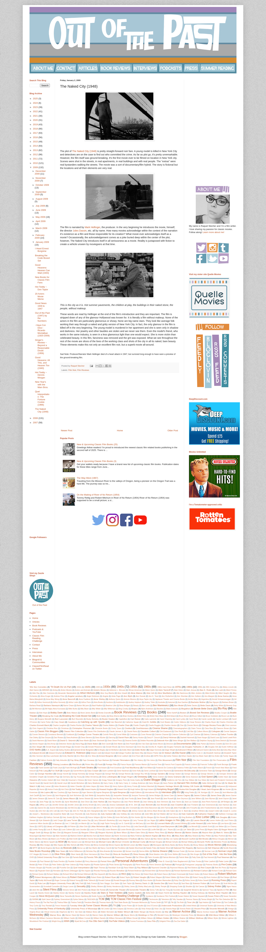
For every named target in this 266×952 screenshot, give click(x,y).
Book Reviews (39, 625)
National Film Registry (183, 848)
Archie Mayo (193, 699)
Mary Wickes (43, 839)
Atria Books (98, 702)
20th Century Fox (212, 687)
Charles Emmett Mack (39, 725)
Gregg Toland (107, 780)
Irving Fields (189, 792)
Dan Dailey (34, 737)
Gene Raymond (165, 771)
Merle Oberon (35, 842)
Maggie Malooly (227, 830)
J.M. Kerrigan (202, 792)
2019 (36, 124)
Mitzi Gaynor (144, 845)
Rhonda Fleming (100, 871)
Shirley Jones (129, 886)
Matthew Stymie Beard (90, 839)
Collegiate (215, 731)
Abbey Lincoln (228, 687)
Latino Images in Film (169, 820)
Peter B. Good (164, 861)
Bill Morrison (37, 709)
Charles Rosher (76, 725)
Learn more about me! (213, 232)
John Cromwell (131, 808)
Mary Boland (193, 836)
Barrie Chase (68, 705)
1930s (106, 686)
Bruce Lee (225, 716)
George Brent (221, 770)
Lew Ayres (225, 823)
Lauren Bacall (199, 820)
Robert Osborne (78, 877)
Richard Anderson (135, 871)
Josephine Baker (59, 814)
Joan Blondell (161, 805)
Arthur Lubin (73, 702)
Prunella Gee (65, 868)
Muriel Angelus (46, 848)
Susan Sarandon (229, 896)
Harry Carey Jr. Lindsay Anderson (132, 783)
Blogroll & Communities (38, 661)
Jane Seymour (182, 798)
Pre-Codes (226, 864)
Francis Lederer (191, 764)
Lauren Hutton (215, 820)
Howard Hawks (90, 789)
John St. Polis (78, 811)
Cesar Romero (195, 722)
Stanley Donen (59, 893)
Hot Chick (65, 789)
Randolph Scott (114, 868)
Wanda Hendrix (155, 912)
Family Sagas (228, 756)
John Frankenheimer (208, 808)
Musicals (67, 848)
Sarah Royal (173, 883)
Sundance (150, 896)
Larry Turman (138, 820)
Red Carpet (206, 867)
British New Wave (157, 716)
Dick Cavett (106, 744)
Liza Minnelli (192, 826)
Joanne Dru (41, 808)
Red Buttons (192, 868)
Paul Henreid (209, 857)
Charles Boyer (210, 722)
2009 (36, 167)
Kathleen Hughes (36, 817)
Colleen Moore (202, 731)
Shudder (189, 886)
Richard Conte (217, 871)
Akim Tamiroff (164, 690)
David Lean (214, 737)
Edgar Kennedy (155, 750)
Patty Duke (196, 857)
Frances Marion (141, 764)
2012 (36, 154)
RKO (123, 874)
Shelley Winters (97, 886)
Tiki (172, 902)
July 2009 (41, 206)
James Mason (69, 798)
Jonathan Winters (198, 811)
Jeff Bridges (225, 802)
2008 (36, 418)
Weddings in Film (146, 915)
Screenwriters (35, 886)
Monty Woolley (184, 845)
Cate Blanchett (116, 722)
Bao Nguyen (214, 702)
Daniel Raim (123, 737)
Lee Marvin (82, 823)
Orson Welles (172, 854)
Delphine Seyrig (206, 741)
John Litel (53, 811)
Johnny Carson (138, 811)
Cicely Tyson (116, 728)
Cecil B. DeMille (149, 722)
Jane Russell (168, 798)
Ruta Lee (41, 883)
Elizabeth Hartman (213, 753)
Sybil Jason (46, 899)
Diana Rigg (79, 744)
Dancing (112, 737)
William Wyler (212, 918)
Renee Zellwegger (71, 871)
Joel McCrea (72, 808)
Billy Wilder (96, 709)
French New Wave (222, 768)
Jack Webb (89, 795)
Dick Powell (130, 744)
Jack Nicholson (75, 795)
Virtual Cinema (50, 912)
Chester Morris (192, 725)
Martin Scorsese (120, 836)
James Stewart (84, 798)
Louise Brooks (126, 830)
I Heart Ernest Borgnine (42, 249)
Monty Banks (170, 845)
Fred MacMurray (132, 767)
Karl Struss (173, 814)
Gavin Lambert (108, 771)
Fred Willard (148, 768)
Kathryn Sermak (52, 817)
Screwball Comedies (52, 886)
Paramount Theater (123, 857)
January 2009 (42, 242)
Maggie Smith (35, 833)
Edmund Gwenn (202, 750)
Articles (36, 622)
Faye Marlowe (103, 760)
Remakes (57, 871)
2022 (36, 111)
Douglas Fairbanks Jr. (194, 747)
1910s (79, 687)
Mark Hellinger (92, 227)
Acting (55, 690)
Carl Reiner (135, 719)
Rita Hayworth (99, 874)
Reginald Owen (44, 871)
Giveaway (142, 776)
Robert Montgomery (43, 877)
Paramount (106, 857)
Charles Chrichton (226, 722)
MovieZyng (231, 845)
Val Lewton (105, 909)
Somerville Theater (117, 890)
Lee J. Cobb (70, 823)
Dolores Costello (215, 744)
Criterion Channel (161, 734)
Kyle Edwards (44, 820)
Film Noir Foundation (201, 760)
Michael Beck (90, 842)
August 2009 (42, 199)
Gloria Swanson (192, 777)
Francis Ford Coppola (173, 764)
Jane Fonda (129, 798)
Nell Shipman (214, 848)
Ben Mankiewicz (161, 705)
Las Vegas (151, 820)
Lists (180, 826)
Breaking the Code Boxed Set (42, 258)
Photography (127, 865)
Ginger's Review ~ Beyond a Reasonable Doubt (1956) (42, 347)
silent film (36, 890)
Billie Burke (73, 709)
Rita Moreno (113, 874)
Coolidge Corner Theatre (88, 734)
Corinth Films (108, 734)
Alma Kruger (45, 696)
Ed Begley (101, 750)
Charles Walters (108, 725)
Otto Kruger (194, 854)
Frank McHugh (71, 768)
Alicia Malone (136, 693)
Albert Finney (231, 690)
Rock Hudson (211, 877)
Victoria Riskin (185, 909)
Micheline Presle (220, 842)
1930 (98, 687)
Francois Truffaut (207, 764)
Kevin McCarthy (121, 817)
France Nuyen (125, 764)
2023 (36, 107)
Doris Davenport (127, 747)
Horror (42, 789)
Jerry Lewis (101, 805)
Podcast (168, 864)
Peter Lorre (224, 861)
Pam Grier (65, 857)
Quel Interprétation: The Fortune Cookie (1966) (42, 398)
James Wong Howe (101, 798)
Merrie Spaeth (49, 842)
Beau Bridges (124, 705)
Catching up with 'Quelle (93, 722)
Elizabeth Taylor (230, 753)
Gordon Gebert (47, 780)
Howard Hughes (106, 789)
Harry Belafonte (94, 783)
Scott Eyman (215, 883)
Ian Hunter (227, 789)
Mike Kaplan (58, 845)
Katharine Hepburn (206, 814)
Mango (46, 833)
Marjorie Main (207, 833)
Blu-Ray (222, 708)
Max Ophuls (145, 839)
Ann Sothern (196, 696)
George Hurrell (62, 774)
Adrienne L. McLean (117, 690)
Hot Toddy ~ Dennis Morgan (41, 375)
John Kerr (42, 811)
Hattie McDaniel (208, 783)
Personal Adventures (131, 861)
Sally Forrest (92, 883)
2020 (36, 120)
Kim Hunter (135, 817)
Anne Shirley (99, 699)
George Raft (110, 774)
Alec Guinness (49, 693)
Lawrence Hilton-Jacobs (39, 823)
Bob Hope (43, 713)
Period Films (106, 861)
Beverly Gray (231, 705)
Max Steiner (158, 839)
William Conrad (84, 918)
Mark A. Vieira (222, 832)
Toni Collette (229, 902)
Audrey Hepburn (134, 702)
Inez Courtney (59, 792)
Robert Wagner (156, 877)
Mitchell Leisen (129, 845)
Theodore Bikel (90, 902)
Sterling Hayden (180, 893)
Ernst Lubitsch (122, 756)
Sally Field (79, 883)
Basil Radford (97, 705)
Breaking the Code (50, 716)
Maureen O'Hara (109, 839)
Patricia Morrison (169, 857)
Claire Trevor (196, 728)
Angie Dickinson (93, 696)
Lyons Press (199, 830)
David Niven (52, 741)
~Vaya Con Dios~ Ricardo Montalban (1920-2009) (42, 330)
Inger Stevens (87, 792)
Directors (169, 744)
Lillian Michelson (98, 826)
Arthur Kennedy (59, 702)
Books (152, 712)
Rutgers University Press (61, 883)
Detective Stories (65, 744)
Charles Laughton (59, 725)
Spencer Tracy (208, 890)
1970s (178, 687)
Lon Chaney (231, 826)
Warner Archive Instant (206, 912)
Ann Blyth (128, 696)
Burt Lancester (61, 719)
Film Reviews (83, 370)
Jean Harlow (98, 802)
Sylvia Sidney (78, 899)
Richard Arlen (150, 871)
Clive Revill (178, 731)
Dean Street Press (115, 741)
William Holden (162, 918)
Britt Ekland (171, 716)
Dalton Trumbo (227, 734)
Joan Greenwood (208, 805)
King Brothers (187, 817)
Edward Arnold (38, 753)
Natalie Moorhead (136, 848)
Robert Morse (61, 877)
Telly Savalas (177, 899)
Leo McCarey (137, 823)
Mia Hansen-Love (75, 842)
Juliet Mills (149, 814)
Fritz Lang (43, 770)
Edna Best (216, 750)
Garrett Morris (78, 771)
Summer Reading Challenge (122, 895)
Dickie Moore (158, 744)
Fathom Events (46, 760)
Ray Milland (142, 867)
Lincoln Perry (125, 826)
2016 (36, 137)
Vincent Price (200, 908)
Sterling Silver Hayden (218, 893)
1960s (147, 686)
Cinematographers (180, 728)
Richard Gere (231, 871)
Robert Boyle (149, 874)
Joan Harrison (223, 805)
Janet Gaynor (223, 798)
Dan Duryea (46, 737)
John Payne (64, 811)
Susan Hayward (198, 896)
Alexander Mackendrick (67, 693)
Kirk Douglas (221, 817)
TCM (101, 899)
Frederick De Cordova (164, 768)
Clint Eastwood (165, 731)
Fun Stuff (55, 770)
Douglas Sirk (213, 747)
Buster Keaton (108, 719)
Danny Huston (138, 737)
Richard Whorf (68, 874)
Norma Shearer (160, 851)
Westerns (201, 915)
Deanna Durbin (131, 741)
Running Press (219, 880)
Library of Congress (55, 826)
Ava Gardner (183, 702)
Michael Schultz (172, 842)
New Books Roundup (40, 851)
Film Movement (165, 760)
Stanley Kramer (74, 893)
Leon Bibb (150, 823)
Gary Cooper (93, 770)
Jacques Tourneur (139, 795)
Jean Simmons (162, 802)
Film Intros (150, 760)
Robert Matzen (208, 874)
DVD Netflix (35, 749)
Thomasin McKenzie (139, 902)
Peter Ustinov (70, 865)
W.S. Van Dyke (77, 912)
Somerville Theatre (137, 890)
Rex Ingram (86, 871)
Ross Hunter (148, 880)
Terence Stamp (192, 899)
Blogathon (185, 708)
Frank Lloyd (57, 768)
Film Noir (72, 370)
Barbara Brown (228, 702)
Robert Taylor (125, 877)
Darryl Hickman (170, 737)
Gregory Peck (121, 780)
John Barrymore (86, 808)
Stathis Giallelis (135, 893)
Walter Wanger (140, 912)
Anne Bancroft (69, 699)
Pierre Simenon (155, 865)
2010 (36, 163)
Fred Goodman (116, 768)
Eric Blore (81, 756)
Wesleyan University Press (183, 915)
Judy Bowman (91, 814)
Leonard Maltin (164, 823)
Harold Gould (35, 783)
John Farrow (165, 808)
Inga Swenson (73, 792)
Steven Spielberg (81, 896)
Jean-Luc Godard (191, 802)
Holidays (207, 786)
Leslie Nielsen (211, 823)
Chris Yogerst (37, 728)
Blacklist (160, 709)
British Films (142, 716)
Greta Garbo (135, 780)
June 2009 (41, 210)
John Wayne (122, 811)
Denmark (232, 741)
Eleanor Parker (153, 753)
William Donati (132, 918)
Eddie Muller (140, 750)
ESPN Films (158, 756)
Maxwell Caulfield (188, 839)
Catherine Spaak (132, 722)
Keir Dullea (107, 817)
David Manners (38, 741)
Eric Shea (92, 756)
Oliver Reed (105, 854)
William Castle (69, 918)
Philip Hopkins (84, 865)
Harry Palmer (168, 783)
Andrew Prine (59, 696)
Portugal (178, 865)
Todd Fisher (216, 902)
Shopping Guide (176, 886)
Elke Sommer (37, 756)
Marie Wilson (122, 833)
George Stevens (190, 774)
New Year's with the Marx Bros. (41, 384)
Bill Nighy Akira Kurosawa (55, 709)
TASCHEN (91, 899)
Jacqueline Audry (103, 795)
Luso (178, 830)
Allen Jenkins (196, 693)
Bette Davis (205, 705)
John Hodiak (225, 808)
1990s (200, 687)
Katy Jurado (67, 817)
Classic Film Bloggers (48, 731)
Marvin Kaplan (151, 836)
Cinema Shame (160, 728)
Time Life (191, 902)
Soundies (176, 890)
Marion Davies (191, 832)
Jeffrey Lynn (44, 805)
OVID (32, 857)
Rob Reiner (135, 874)
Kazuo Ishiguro (94, 817)
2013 (36, 150)
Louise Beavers (111, 830)
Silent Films (50, 889)
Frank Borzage (222, 764)
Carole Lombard (222, 719)
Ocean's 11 (46, 854)
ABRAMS (46, 690)
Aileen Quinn (150, 690)
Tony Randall (47, 906)
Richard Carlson (201, 870)
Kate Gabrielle (188, 814)
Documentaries (183, 743)
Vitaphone (63, 912)
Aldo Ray (36, 693)
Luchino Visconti (141, 830)
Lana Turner (71, 820)
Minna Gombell (99, 845)
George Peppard (95, 774)
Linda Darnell (139, 826)
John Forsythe (191, 808)
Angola (105, 696)
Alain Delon (178, 690)
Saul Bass (185, 883)
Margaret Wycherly (105, 833)
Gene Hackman (123, 771)
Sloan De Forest (98, 890)
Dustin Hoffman (228, 747)
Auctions (109, 702)
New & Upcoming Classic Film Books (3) (96, 461)
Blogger (183, 937)
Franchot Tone (155, 764)
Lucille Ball (155, 830)
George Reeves (124, 774)
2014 (36, 146)
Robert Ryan (110, 877)
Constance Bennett (55, 734)
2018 (36, 128)
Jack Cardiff (34, 795)
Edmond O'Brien (185, 750)
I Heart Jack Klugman (209, 789)
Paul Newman (223, 857)
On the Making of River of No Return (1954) (98, 494)
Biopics (134, 708)
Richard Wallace (53, 874)
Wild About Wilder (217, 915)
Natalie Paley (151, 848)
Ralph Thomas (99, 868)
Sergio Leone (68, 886)
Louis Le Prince (96, 830)
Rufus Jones (190, 880)
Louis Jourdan (81, 830)
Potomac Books (212, 865)
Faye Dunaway (88, 760)
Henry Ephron (118, 786)
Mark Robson (47, 836)
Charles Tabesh (92, 725)
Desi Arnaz (51, 744)
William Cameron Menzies (50, 918)
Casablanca (72, 722)
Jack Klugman (60, 795)
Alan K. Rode (205, 690)
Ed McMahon (114, 750)
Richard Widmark (84, 874)
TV (114, 905)
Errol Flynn (136, 756)
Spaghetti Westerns (191, 890)
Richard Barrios (165, 871)
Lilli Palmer (71, 826)
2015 (36, 141)
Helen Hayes (91, 786)
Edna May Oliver (229, 750)
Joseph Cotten (214, 811)
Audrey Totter (150, 702)
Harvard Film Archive (187, 783)
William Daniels (99, 918)
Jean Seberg (148, 802)
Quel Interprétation (81, 867)
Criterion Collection (179, 734)
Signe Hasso (231, 886)
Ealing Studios (64, 750)
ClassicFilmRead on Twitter (40, 667)
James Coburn (200, 795)
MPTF (35, 848)
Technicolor (153, 899)
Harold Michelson (77, 783)
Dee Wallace (192, 741)
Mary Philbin (206, 836)
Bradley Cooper (221, 713)
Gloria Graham (158, 777)
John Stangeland (93, 811)
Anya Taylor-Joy (145, 699)
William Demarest (116, 918)
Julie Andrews (135, 814)
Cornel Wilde (121, 734)
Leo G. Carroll (123, 823)
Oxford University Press (47, 857)
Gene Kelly (136, 771)
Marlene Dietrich (76, 836)
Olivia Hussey (139, 854)
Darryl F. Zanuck (153, 737)
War (166, 912)
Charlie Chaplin (139, 725)
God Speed (207, 776)
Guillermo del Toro (174, 780)
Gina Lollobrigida (109, 777)
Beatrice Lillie (111, 705)
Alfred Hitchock (87, 693)
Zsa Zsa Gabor (179, 921)
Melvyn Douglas (218, 839)
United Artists (191, 906)
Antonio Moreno (130, 699)
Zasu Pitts (151, 921)
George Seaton (175, 774)
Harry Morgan (154, 783)
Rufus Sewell (203, 880)
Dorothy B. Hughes (155, 747)
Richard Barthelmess (182, 871)
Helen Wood (104, 786)
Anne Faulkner (84, 699)
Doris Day (141, 747)
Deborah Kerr (163, 740)
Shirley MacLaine (145, 886)
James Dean (216, 795)
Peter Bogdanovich (180, 861)
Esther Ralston (172, 756)
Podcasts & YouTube (37, 630)
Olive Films (59, 854)
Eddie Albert (127, 750)
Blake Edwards (172, 709)
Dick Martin (118, 744)
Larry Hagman (124, 820)
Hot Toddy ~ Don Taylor (41, 288)
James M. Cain (54, 798)
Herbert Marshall (147, 786)
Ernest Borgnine (106, 756)
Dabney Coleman (210, 734)
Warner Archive (181, 911)
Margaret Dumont (71, 833)
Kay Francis (80, 817)
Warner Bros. (56, 915)
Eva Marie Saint (201, 756)
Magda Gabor (212, 830)
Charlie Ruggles (154, 725)
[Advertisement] (119, 401)
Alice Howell (122, 693)
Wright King (56, 921)
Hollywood (221, 786)
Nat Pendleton (120, 848)
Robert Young (198, 877)
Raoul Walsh (129, 868)
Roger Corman (60, 880)
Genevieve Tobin (205, 771)
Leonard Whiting (180, 823)
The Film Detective (222, 899)
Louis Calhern (66, 830)
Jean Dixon (85, 802)
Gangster (66, 771)
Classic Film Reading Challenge (38, 638)
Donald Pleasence (95, 747)
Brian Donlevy (128, 716)
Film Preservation (219, 760)
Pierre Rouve (141, 865)
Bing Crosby (123, 709)
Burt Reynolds (77, 719)
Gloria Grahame (175, 777)
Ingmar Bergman (102, 792)
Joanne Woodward (57, 808)
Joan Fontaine (192, 805)
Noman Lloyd (131, 851)
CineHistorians (142, 728)
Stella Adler (150, 893)
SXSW (35, 899)
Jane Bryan (116, 798)
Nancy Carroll (106, 848)
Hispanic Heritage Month (168, 786)
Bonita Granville (104, 713)
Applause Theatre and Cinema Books (170, 699)
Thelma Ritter (62, 902)
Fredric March (197, 768)
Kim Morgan (148, 817)
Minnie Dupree (114, 845)
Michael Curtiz (139, 842)
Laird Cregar (58, 820)
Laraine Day (86, 820)
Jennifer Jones (73, 805)
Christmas (65, 728)
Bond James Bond (88, 713)
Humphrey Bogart (165, 789)
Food (100, 764)
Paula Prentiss (59, 861)
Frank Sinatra (86, 767)
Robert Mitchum (227, 873)
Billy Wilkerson (109, 709)
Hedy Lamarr (46, 786)
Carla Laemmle (150, 719)
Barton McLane (83, 705)
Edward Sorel (109, 753)
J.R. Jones (215, 792)
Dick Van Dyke (144, 744)
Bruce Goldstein (212, 716)
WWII (66, 921)
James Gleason (38, 798)
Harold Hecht (48, 783)
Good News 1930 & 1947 (40, 306)
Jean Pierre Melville (132, 802)
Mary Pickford (219, 836)
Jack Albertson (228, 792)
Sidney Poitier (214, 886)
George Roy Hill (140, 774)
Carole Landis (206, 719)
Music (57, 848)
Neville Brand (228, 848)
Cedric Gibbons (180, 722)
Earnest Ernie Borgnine (83, 750)
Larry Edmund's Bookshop (104, 820)
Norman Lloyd (225, 851)
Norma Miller (144, 851)
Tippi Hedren (204, 902)
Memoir (231, 839)
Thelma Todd (76, 902)
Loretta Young (37, 830)
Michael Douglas (155, 842)
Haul (219, 783)
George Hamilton (45, 774)
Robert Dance (162, 874)
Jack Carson (47, 795)
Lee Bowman (57, 823)
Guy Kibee (202, 780)
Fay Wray (74, 760)
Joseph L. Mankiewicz (41, 814)
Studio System (97, 896)
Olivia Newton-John (156, 854)
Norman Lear (209, 851)
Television (165, 899)
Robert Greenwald (178, 874)
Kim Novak (160, 817)
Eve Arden (215, 756)
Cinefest (128, 728)
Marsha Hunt (92, 836)
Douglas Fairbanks (174, 747)
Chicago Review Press (212, 725)
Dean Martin (84, 741)
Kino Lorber (203, 817)
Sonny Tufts (154, 890)
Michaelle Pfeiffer (204, 842)
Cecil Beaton (165, 722)
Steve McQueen (47, 896)
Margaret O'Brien (88, 833)
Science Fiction (199, 883)
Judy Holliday (121, 814)
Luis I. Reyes (168, 830)
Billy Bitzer (84, 709)
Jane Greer (142, 798)
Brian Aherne (114, 716)
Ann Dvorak (140, 696)
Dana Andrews (72, 737)
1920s (88, 687)
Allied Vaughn (223, 693)
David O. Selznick (68, 740)
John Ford (178, 808)
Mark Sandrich (61, 836)
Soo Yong (166, 890)
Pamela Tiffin (92, 857)
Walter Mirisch (123, 912)
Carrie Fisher (45, 722)
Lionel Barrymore (167, 826)
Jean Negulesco (114, 802)
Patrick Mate (184, 857)
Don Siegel (37, 747)
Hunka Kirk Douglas (188, 789)
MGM (61, 841)
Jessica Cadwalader (117, 805)
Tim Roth (180, 902)
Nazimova (201, 848)
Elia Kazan (180, 753)
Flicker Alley (89, 764)
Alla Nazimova (182, 693)
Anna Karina (223, 696)
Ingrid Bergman (119, 792)
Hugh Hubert (149, 789)
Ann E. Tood (153, 696)
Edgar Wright (170, 750)
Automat (171, 702)
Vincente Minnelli (216, 908)
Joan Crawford (176, 805)
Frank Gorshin (44, 768)
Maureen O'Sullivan (128, 839)
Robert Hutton (194, 874)
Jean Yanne (176, 802)
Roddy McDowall (45, 880)
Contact (36, 644)
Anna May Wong (52, 699)
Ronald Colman (104, 880)
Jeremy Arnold (88, 805)
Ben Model (179, 705)
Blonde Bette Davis (203, 708)
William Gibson (147, 918)
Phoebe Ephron (99, 865)
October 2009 (42, 185)
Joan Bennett (147, 805)
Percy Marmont (91, 861)
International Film (151, 792)
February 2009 (39, 236)
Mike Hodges (45, 845)
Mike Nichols (71, 845)
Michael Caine (105, 842)
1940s (120, 686)
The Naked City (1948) (84, 151)
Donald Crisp (79, 747)
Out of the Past (39, 605)
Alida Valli (150, 693)
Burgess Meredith (45, 719)
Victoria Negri (171, 909)
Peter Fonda (196, 861)
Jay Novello (56, 802)
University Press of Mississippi (84, 908)
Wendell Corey (163, 915)
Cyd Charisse (195, 734)
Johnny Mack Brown (155, 811)
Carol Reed (193, 719)
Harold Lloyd (62, 783)
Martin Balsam (105, 836)
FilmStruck (76, 764)
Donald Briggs (65, 747)
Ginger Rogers (127, 777)
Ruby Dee (178, 880)
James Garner (230, 795)
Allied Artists (210, 693)
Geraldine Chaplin (37, 777)
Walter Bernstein (107, 912)
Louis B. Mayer (52, 830)
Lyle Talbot (187, 830)
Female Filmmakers (121, 760)
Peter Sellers (57, 865)
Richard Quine (38, 874)
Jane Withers (196, 798)
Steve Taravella (66, 896)
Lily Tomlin (113, 826)
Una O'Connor (152, 906)
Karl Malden (161, 814)
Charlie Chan (123, 725)
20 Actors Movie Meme (39, 296)
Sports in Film (223, 890)
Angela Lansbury (75, 696)
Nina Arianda (105, 851)
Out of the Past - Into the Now (217, 854)
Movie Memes (215, 845)
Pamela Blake (78, 857)
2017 (36, 133)
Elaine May (139, 753)
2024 (36, 103)
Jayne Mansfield (71, 802)
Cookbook (70, 734)
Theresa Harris (105, 902)
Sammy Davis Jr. (142, 883)
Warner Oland (70, 915)
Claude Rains (132, 731)
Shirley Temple (160, 886)
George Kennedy (78, 774)
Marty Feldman (136, 836)
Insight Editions (136, 792)
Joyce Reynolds (76, 814)
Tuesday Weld (76, 905)
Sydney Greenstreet (62, 899)
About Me (37, 656)
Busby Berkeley (92, 719)
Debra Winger (178, 741)
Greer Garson (92, 780)
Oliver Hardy (75, 854)
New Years (60, 851)
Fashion (33, 760)
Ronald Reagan (120, 880)
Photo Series (114, 865)
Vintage (231, 909)
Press (35, 648)
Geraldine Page (53, 777)
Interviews (37, 652)
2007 (36, 422)
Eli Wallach (167, 753)
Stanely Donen (44, 893)
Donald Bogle (51, 747)
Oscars (184, 854)
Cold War (190, 731)
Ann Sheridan (182, 696)
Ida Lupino (45, 792)
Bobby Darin (57, 712)
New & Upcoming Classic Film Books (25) (97, 444)
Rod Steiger (225, 877)
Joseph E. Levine (229, 811)
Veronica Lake (132, 909)
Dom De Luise (230, 744)
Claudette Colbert (148, 731)
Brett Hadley (101, 716)
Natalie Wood (165, 848)
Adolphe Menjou (99, 690)
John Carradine (116, 808)
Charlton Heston (170, 725)
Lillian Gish (83, 826)
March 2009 (41, 228)
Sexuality (81, 886)
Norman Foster (179, 851)
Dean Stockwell (98, 741)
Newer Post (66, 430)
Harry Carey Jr (109, 783)
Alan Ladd (219, 690)
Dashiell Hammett (187, 737)
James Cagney (183, 795)
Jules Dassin (80, 230)
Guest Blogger (152, 779)
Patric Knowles (153, 857)
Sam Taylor (127, 883)
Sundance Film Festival (166, 896)
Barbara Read (35, 705)
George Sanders (157, 774)
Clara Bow (209, 728)
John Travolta (108, 811)
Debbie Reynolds (147, 741)
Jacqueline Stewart (120, 795)
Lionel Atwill (151, 826)
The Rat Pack (48, 902)
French (209, 768)
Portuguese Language (194, 865)
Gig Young (77, 777)
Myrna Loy (81, 848)
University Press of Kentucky (51, 908)
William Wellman (196, 918)
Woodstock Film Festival (39, 921)
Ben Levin (146, 705)
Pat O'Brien (140, 857)
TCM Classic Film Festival (126, 899)
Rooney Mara (134, 880)
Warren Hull (84, 915)
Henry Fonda (132, 786)
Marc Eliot (57, 833)
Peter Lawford (209, 861)
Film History (138, 760)
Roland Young (74, 880)
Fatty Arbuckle (61, 760)
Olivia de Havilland (121, 854)
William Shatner (179, 918)
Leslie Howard (196, 823)
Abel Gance (34, 690)
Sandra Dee (159, 883)
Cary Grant (59, 722)
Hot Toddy (76, 789)
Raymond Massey (177, 868)
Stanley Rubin (90, 893)
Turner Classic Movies (97, 905)
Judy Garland (106, 814)
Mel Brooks (204, 839)
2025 (36, 98)
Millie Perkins (85, 845)
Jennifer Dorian (58, 805)
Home (120, 430)
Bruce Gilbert (197, 716)
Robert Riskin (96, 877)
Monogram (157, 845)
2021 (36, 116)
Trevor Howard (61, 906)
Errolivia (147, 756)
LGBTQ (40, 826)
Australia (161, 702)
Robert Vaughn (140, 877)
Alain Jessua (191, 690)
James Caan (169, 795)
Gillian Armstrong (92, 777)
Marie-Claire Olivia (137, 833)
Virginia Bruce (35, 912)
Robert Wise (184, 877)
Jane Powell (155, 798)
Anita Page (115, 696)
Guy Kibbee (189, 780)
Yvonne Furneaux (137, 921)
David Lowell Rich (229, 737)
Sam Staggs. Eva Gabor (109, 883)
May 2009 (41, 217)
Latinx (187, 820)
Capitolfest (123, 719)
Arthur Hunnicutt (43, 702)
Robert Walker (170, 877)
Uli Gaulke (139, 906)
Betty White (218, 705)
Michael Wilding (187, 842)
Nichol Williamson (76, 851)
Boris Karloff (172, 713)
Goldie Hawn (223, 777)
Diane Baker (92, 744)
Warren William (113, 915)
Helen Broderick (60, 786)
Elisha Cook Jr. (197, 753)
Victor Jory (158, 909)
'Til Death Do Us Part (60, 687)
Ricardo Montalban (117, 871)
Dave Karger (202, 737)
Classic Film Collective (74, 731)
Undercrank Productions (172, 905)
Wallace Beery (92, 912)
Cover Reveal (146, 734)
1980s (189, 687)
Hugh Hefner (135, 789)
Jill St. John (133, 805)
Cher (182, 725)
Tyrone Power (126, 906)
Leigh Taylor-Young (107, 823)
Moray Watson (199, 845)
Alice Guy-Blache (107, 693)
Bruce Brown (184, 716)
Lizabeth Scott (206, 826)
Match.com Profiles (58, 839)
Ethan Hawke (187, 756)
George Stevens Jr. (208, 774)
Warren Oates (97, 915)
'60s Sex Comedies (38, 687)
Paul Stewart (45, 861)
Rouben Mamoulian (163, 880)
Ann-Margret (209, 696)
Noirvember (117, 851)
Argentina (205, 699)
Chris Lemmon (230, 725)
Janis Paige (44, 802)
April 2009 (41, 221)
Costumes (134, 734)
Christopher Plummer (81, 728)
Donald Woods (112, 747)
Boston (183, 713)
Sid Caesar (200, 886)
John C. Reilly (101, 808)
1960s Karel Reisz (164, 687)
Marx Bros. (166, 836)
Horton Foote (53, 789)
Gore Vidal (60, 780)
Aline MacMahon (165, 693)
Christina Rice (51, 728)
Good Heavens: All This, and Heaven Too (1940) (42, 362)
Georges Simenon (226, 774)
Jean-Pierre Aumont (209, 802)
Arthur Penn (86, 702)
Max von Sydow (172, 839)
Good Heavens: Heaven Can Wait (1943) (42, 269)
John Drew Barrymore (148, 808)
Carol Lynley (180, 719)
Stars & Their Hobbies (112, 893)
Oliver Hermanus (90, 854)
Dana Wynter (100, 737)
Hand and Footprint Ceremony (222, 780)
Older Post (173, 430)
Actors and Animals (82, 690)
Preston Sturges (36, 868)
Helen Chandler (76, 786)
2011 (36, 158)
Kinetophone (173, 817)
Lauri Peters (229, 820)
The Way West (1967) (87, 478)
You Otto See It (96, 921)
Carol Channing (166, 719)
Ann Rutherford (168, 696)
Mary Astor (179, 836)
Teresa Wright (206, 899)
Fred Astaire (102, 768)
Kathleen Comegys (226, 814)
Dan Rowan (58, 737)
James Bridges (154, 795)
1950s (133, 686)
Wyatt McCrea (80, 921)
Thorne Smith (155, 902)
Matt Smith (73, 839)
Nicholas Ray (91, 851)
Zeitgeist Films (165, 921)
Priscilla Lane (51, 868)
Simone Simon (68, 890)
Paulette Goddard (75, 861)
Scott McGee (228, 883)
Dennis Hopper (38, 744)
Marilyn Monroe (175, 832)
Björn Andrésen (147, 709)
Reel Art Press (220, 868)
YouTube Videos (117, 921)
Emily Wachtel (68, 756)
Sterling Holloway (198, 893)
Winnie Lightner (227, 918)
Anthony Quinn (114, 699)
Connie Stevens (38, 734)
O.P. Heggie (34, 854)
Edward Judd (96, 753)
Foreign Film (111, 764)
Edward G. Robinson (75, 753)
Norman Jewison (194, 851)
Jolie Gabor (170, 811)
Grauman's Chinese (76, 780)
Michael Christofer (122, 842)
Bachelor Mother (198, 702)
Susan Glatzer (183, 896)
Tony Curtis (34, 906)
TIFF (166, 902)
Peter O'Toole (43, 865)
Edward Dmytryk (55, 753)
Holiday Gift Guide (191, 786)
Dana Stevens (86, 737)
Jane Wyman (210, 798)
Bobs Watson (72, 713)
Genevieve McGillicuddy (184, 770)
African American (135, 690)
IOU (178, 792)
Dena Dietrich (220, 741)
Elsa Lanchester (52, 756)
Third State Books (121, 902)
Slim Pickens (83, 890)
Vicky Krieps (146, 909)
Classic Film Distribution (96, 731)
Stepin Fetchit (163, 893)
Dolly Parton (201, 744)
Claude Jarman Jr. (116, 731)
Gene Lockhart (150, 771)
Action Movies (66, 690)
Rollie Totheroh (89, 880)
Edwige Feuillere (124, 753)
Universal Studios (206, 906)
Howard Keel (122, 789)
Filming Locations (61, 764)
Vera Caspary (118, 909)
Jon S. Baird (183, 811)
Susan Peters (214, 896)
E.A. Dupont (51, 750)
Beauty (136, 705)
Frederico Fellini (182, 768)
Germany (66, 777)
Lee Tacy (93, 823)
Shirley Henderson (113, 886)
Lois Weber (219, 826)
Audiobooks (120, 702)
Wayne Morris (129, 915)
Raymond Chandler (159, 868)
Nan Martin (93, 848)
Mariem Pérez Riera (156, 833)
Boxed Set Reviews (199, 712)
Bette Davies (192, 705)
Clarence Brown (222, 728)
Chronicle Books (101, 728)
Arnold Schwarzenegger (221, 699)
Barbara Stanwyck (52, 705)
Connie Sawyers (230, 731)
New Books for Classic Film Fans (42, 280)
